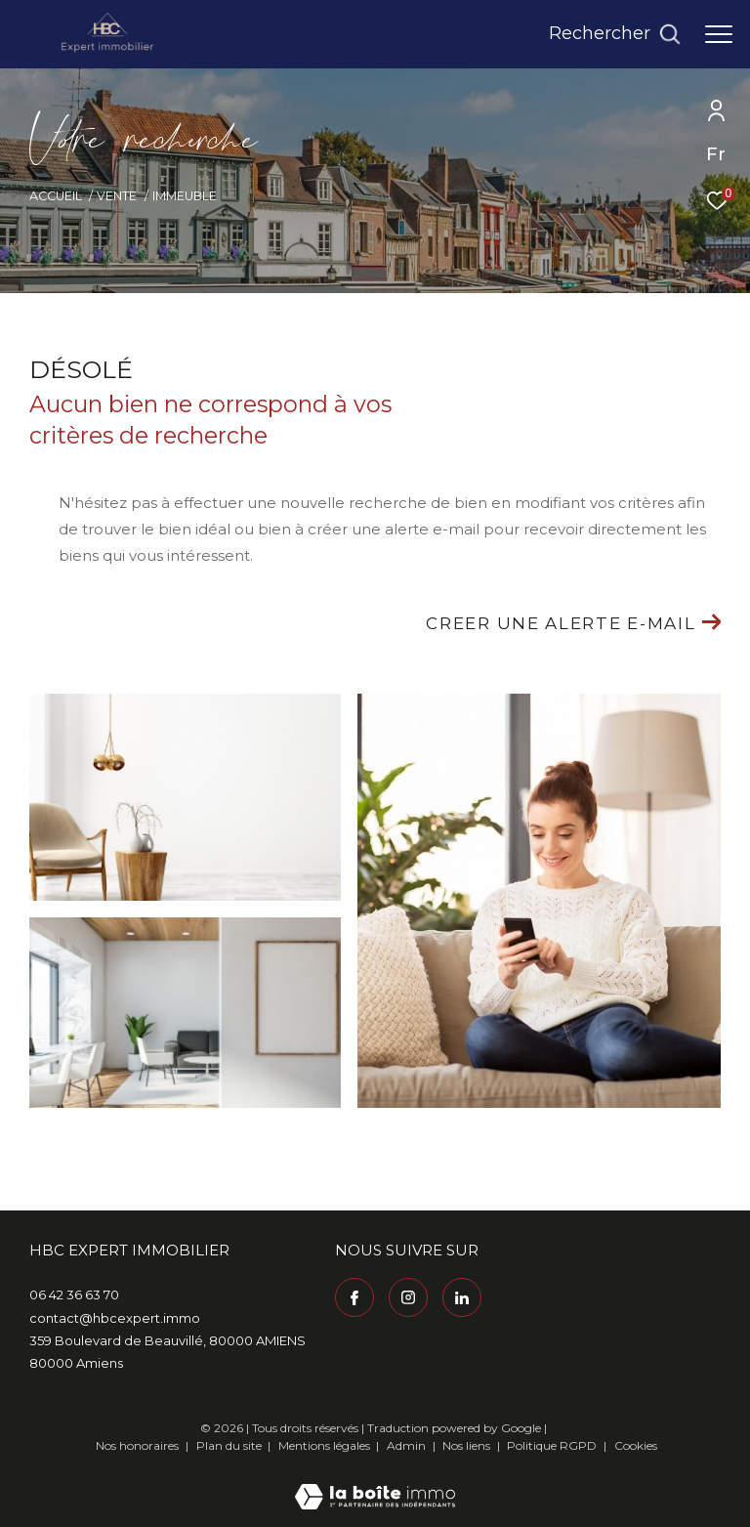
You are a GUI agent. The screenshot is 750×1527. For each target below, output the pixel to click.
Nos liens (467, 1445)
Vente (117, 196)
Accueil (55, 196)
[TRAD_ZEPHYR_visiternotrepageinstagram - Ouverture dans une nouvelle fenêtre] (408, 1297)
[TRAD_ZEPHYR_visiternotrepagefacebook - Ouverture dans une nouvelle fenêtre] (354, 1297)
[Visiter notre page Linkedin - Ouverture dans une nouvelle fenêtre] (461, 1297)
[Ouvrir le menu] (719, 34)
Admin (408, 1445)
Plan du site (230, 1445)
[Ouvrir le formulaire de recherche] (615, 34)
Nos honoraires (137, 1445)
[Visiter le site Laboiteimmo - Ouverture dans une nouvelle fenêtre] (375, 1483)
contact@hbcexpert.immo (114, 1318)
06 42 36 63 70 (74, 1294)
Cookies (635, 1446)
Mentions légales (325, 1445)
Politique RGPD (552, 1445)
